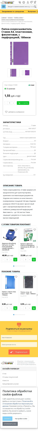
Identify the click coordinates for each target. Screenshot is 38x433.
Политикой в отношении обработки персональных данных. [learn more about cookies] (18, 403)
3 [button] (17, 314)
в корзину (23, 103)
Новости (5, 380)
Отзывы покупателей (10, 377)
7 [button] (22, 314)
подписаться (21, 352)
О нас (4, 374)
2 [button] (15, 314)
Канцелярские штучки (10, 384)
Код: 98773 (23, 296)
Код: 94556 (5, 252)
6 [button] (21, 314)
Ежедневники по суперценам (13, 11)
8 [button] (23, 314)
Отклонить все (10, 424)
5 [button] (19, 314)
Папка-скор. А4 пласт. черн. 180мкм (28, 293)
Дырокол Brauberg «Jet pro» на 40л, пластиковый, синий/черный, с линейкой (9, 247)
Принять (7, 419)
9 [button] (25, 314)
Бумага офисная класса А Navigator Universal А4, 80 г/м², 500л (28, 246)
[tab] (18, 369)
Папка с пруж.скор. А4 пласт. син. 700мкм (9, 293)
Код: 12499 (23, 251)
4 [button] (18, 314)
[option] (13, 12)
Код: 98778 (5, 297)
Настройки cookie (21, 419)
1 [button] (13, 314)
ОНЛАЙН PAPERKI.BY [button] (10, 369)
